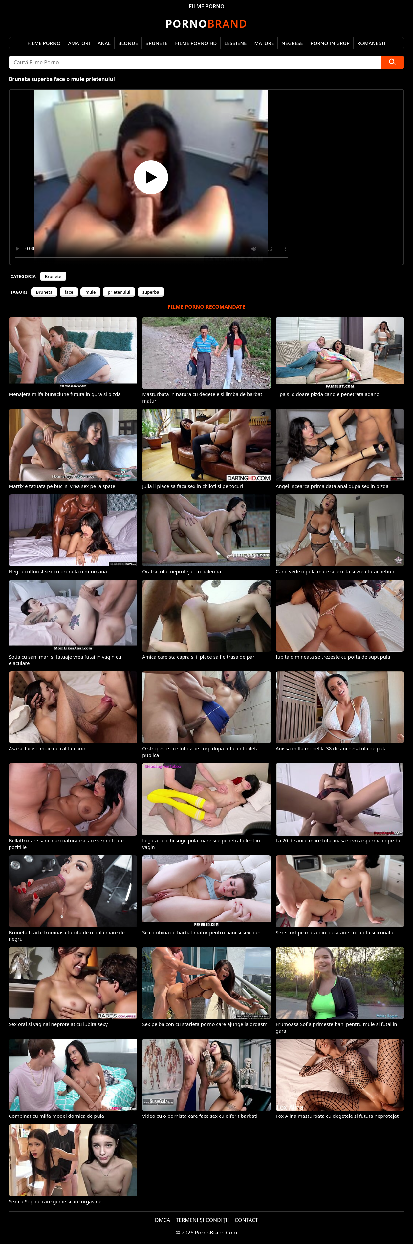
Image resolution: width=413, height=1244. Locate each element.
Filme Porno (43, 43)
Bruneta (44, 292)
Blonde (128, 43)
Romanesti (371, 43)
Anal (104, 43)
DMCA (162, 1220)
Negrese (292, 43)
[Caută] (392, 62)
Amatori (79, 43)
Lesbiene (235, 43)
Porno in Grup (330, 43)
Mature (264, 43)
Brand (206, 23)
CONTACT (246, 1220)
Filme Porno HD (196, 43)
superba (150, 292)
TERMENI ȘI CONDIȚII (202, 1220)
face (69, 292)
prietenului (119, 292)
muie (90, 292)
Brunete (156, 43)
